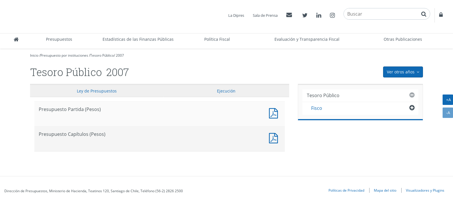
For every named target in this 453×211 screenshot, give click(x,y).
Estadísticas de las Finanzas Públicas (138, 39)
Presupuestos (59, 39)
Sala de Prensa (265, 15)
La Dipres (236, 15)
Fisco (316, 108)
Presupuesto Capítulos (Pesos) (275, 137)
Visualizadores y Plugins (425, 190)
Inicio (34, 55)
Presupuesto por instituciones (64, 55)
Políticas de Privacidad (346, 190)
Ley (97, 91)
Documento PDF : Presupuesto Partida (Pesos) (275, 112)
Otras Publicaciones (403, 39)
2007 (120, 55)
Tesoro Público (102, 55)
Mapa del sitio (385, 190)
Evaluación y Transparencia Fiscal (306, 39)
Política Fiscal (217, 39)
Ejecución (226, 91)
